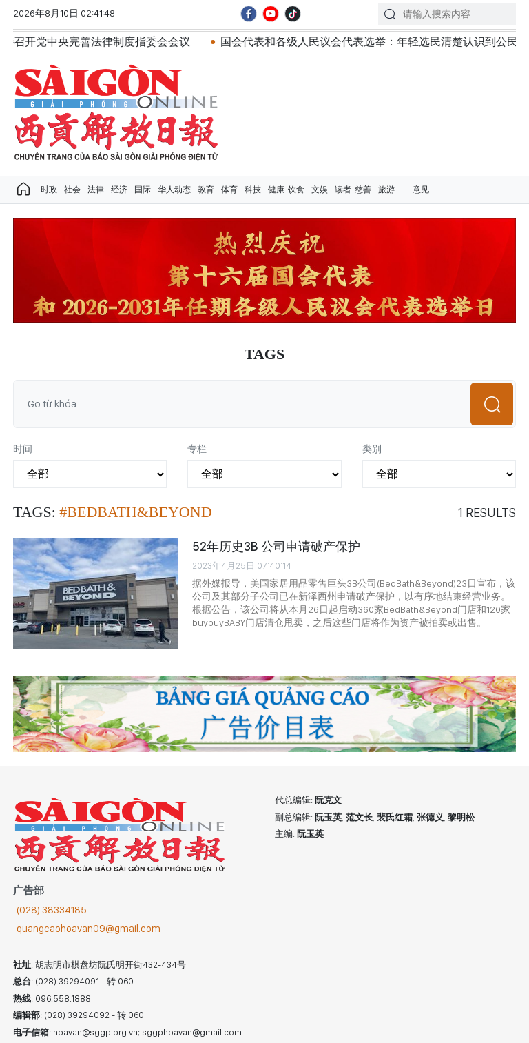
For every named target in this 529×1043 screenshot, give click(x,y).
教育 (206, 189)
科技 (253, 189)
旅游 (386, 189)
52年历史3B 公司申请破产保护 (276, 546)
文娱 (319, 189)
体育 (229, 189)
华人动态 (174, 189)
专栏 (197, 448)
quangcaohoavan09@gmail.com (88, 928)
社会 (72, 189)
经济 (119, 189)
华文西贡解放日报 (116, 112)
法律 (95, 189)
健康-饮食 (286, 189)
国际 (142, 189)
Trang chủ (23, 189)
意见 (421, 189)
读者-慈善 (353, 189)
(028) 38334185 (52, 910)
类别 (372, 448)
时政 (49, 189)
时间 (22, 448)
